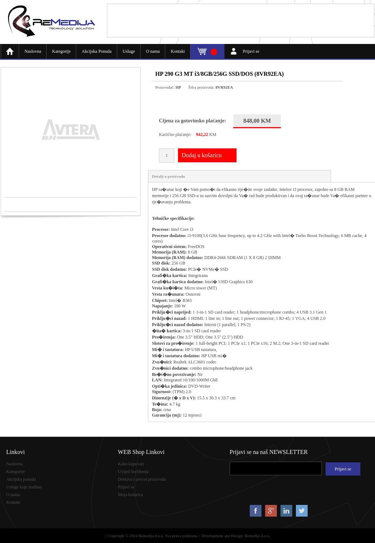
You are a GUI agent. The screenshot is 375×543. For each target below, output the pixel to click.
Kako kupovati (131, 463)
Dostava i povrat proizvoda (142, 479)
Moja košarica (130, 494)
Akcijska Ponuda (97, 51)
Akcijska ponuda (21, 479)
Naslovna (33, 51)
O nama (153, 51)
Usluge (129, 51)
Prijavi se (251, 51)
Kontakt (178, 51)
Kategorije (61, 51)
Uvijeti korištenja (133, 471)
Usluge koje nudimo (24, 487)
